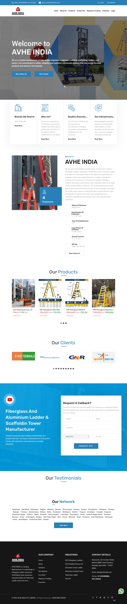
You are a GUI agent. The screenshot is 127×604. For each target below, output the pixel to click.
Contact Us (81, 11)
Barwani (15, 517)
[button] (62, 86)
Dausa (64, 517)
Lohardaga (64, 514)
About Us (63, 11)
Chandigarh (30, 517)
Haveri (82, 514)
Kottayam (107, 514)
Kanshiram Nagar (19, 514)
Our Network (111, 2)
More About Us (21, 74)
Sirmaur (84, 509)
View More (64, 525)
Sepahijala (16, 509)
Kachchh (43, 514)
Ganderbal (25, 509)
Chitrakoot (103, 509)
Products (72, 11)
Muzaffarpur (23, 519)
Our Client (101, 2)
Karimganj (109, 517)
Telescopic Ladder (71, 575)
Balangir (16, 512)
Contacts (41, 568)
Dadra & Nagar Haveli (94, 514)
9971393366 (32, 2)
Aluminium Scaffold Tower (74, 571)
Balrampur (34, 509)
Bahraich (72, 517)
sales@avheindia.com (53, 2)
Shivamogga (67, 509)
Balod (36, 514)
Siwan (22, 517)
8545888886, (23, 2)
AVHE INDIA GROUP (59, 598)
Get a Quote (43, 74)
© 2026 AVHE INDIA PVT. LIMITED (23, 598)
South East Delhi (35, 519)
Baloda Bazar (34, 512)
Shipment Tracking (94, 11)
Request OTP (86, 446)
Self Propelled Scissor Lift (74, 564)
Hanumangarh (53, 514)
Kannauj (76, 509)
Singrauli (107, 512)
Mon (59, 517)
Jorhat (14, 519)
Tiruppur (82, 512)
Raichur (75, 512)
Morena (58, 509)
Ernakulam (57, 512)
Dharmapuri (74, 514)
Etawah (46, 519)
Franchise (105, 11)
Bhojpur (39, 517)
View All (68, 579)
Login (113, 11)
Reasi (79, 517)
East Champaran (97, 517)
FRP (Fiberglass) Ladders (74, 560)
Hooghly (100, 512)
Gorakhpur (91, 512)
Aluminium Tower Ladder (73, 568)
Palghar (43, 509)
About (40, 564)
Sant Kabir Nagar (49, 517)
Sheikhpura (66, 512)
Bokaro (43, 512)
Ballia (49, 512)
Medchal (50, 509)
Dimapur (111, 509)
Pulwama (86, 517)
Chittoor (30, 514)
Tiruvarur (24, 512)
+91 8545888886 (103, 576)
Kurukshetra (92, 509)
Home (56, 11)
